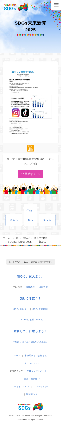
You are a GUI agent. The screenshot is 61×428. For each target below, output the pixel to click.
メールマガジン (32, 363)
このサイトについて (20, 386)
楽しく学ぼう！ (30, 298)
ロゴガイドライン (42, 386)
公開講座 (30, 287)
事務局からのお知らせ (36, 355)
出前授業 (43, 287)
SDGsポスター (20, 309)
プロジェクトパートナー (39, 371)
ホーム (17, 355)
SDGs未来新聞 (40, 309)
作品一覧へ (30, 215)
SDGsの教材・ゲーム (32, 319)
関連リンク (32, 394)
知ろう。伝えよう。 (30, 276)
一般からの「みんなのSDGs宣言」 (30, 342)
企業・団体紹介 (32, 379)
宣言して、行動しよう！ (30, 331)
